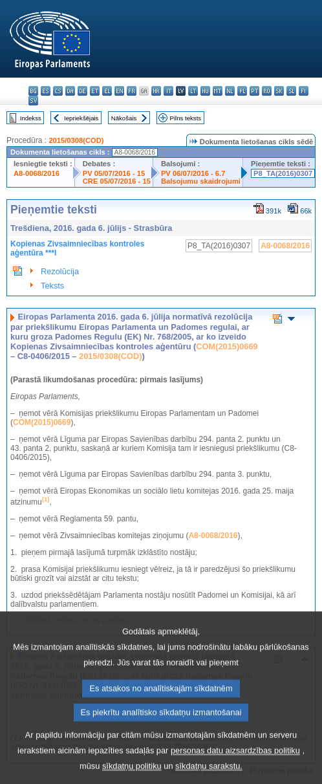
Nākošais (123, 118)
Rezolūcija (60, 271)
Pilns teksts (186, 118)
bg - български (33, 91)
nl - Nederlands (230, 91)
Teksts (52, 285)
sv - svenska (33, 100)
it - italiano (168, 91)
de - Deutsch (82, 91)
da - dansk (70, 91)
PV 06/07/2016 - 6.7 (193, 173)
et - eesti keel (95, 91)
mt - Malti (217, 91)
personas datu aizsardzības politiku (235, 773)
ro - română (267, 91)
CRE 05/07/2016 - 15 (117, 181)
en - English (119, 91)
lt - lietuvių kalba (193, 91)
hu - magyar (205, 91)
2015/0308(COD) (75, 140)
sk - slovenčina (279, 91)
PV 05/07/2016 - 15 (114, 173)
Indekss (30, 118)
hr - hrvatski (156, 91)
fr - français (131, 91)
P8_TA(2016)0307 (282, 173)
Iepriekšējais (81, 118)
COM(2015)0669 (226, 346)
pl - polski (242, 91)
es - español (45, 91)
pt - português (254, 91)
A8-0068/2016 (36, 173)
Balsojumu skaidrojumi (201, 181)
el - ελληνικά (107, 91)
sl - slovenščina (291, 91)
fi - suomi (303, 91)
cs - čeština (58, 91)
